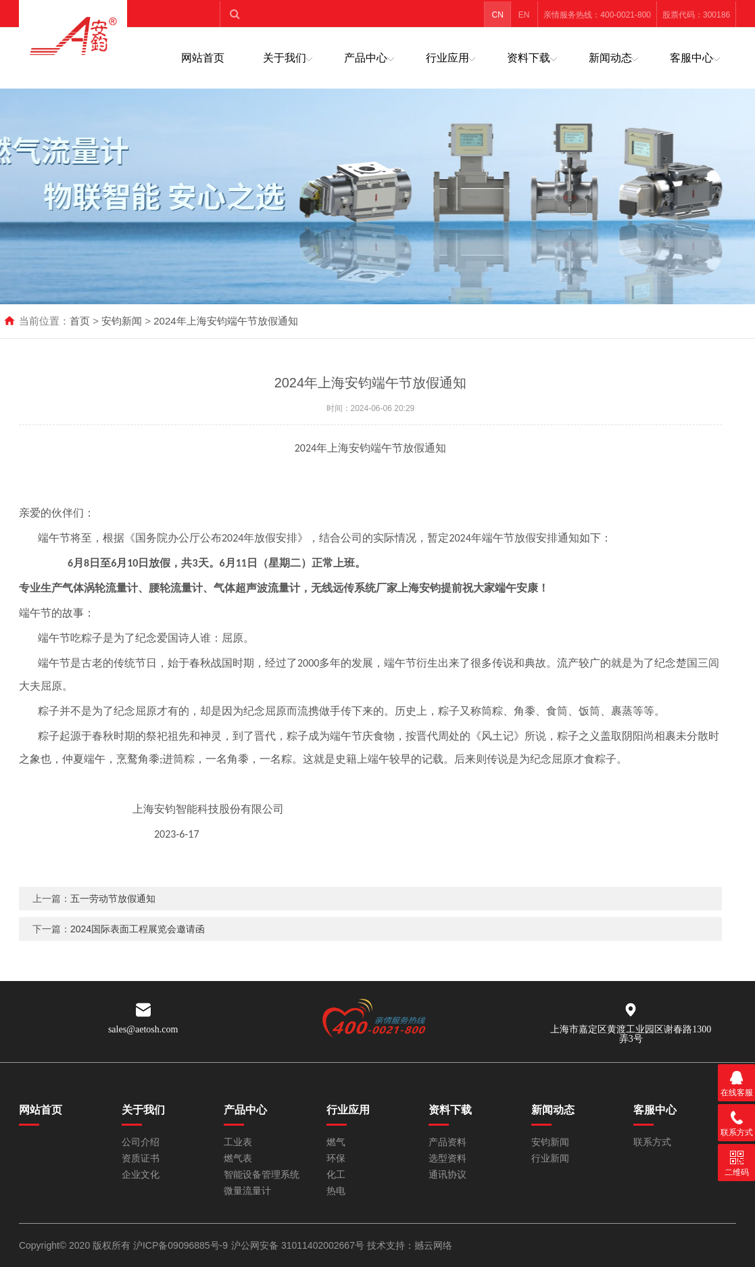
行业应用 (447, 58)
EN (524, 15)
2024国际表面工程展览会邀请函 (137, 953)
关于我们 (284, 58)
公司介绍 (141, 1142)
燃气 (335, 1142)
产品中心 (365, 58)
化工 (335, 1175)
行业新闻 (550, 1158)
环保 (335, 1158)
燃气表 (238, 1158)
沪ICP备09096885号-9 (180, 1245)
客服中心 (691, 58)
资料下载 (528, 58)
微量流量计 (247, 1191)
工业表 (238, 1142)
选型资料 (447, 1158)
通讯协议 (447, 1175)
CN (498, 15)
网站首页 (202, 58)
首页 (80, 321)
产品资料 (447, 1142)
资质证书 (141, 1158)
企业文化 (141, 1175)
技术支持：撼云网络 (409, 1245)
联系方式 (652, 1142)
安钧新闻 (121, 321)
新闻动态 (610, 58)
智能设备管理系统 (261, 1175)
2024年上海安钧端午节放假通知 (225, 321)
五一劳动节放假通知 (112, 922)
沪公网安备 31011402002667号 (299, 1245)
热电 (335, 1191)
